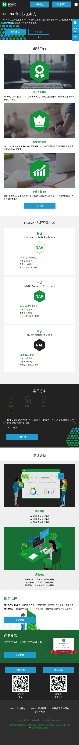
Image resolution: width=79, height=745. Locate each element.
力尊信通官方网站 (60, 708)
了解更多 (38, 31)
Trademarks (13, 725)
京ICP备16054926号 (39, 728)
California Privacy (46, 725)
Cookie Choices (63, 725)
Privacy (32, 725)
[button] (4, 423)
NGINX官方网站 (18, 708)
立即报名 (39, 4)
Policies (24, 725)
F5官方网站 (39, 712)
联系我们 (61, 4)
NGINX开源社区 (39, 708)
